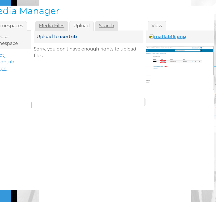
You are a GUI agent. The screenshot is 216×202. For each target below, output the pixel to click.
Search (106, 25)
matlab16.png (170, 36)
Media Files (51, 25)
